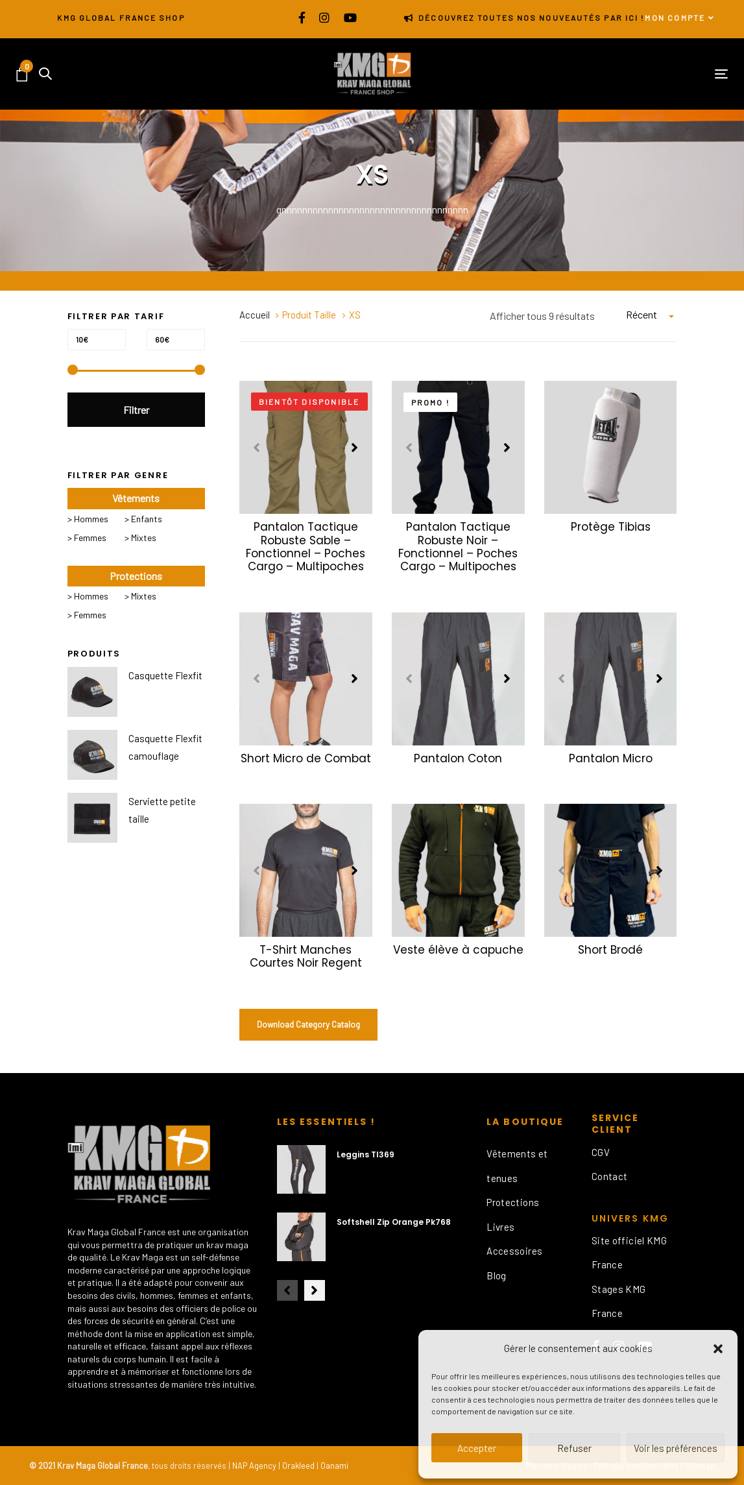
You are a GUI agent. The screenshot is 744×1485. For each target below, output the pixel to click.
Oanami (334, 1465)
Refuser (574, 1448)
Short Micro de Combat (306, 758)
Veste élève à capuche (458, 950)
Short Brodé (610, 950)
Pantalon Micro (611, 758)
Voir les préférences (675, 1448)
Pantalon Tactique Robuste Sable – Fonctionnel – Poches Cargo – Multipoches (305, 546)
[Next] (355, 448)
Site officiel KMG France (629, 1253)
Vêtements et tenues (517, 1166)
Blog (496, 1275)
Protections (512, 1202)
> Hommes (87, 518)
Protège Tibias (611, 527)
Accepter (476, 1448)
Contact (610, 1176)
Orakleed (298, 1465)
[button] (718, 1348)
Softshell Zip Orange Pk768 (394, 1221)
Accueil (254, 314)
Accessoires (514, 1251)
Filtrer (136, 410)
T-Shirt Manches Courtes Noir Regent (306, 956)
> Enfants (143, 518)
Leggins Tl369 (365, 1154)
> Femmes (86, 537)
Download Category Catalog (308, 1024)
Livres (500, 1227)
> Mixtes (140, 537)
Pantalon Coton (458, 758)
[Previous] (257, 448)
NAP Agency (254, 1465)
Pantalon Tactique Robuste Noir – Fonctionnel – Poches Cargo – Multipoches (458, 546)
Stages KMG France (619, 1301)
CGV (601, 1152)
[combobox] (651, 315)
